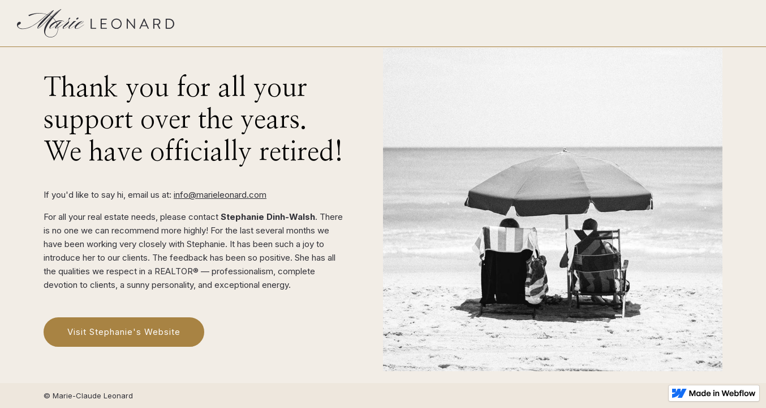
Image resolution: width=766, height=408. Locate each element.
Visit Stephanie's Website (123, 331)
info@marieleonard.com (220, 194)
